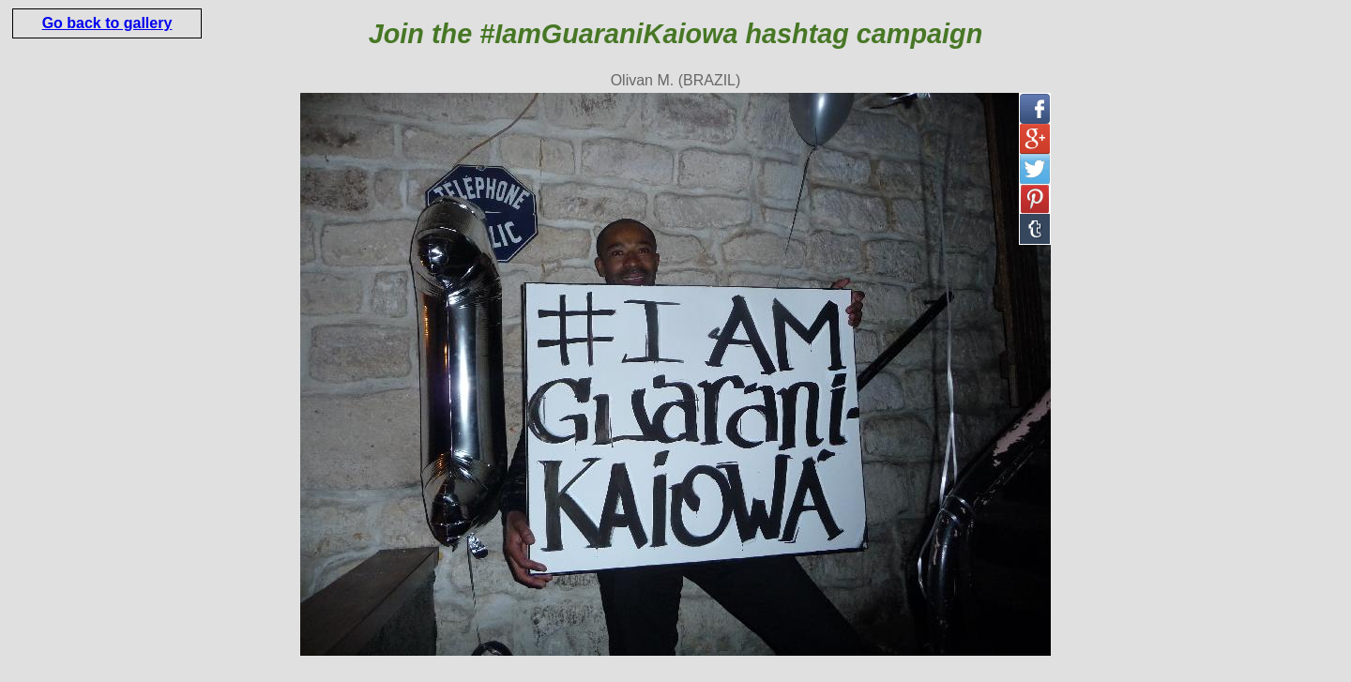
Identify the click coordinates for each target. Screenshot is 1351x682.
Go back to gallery (107, 23)
